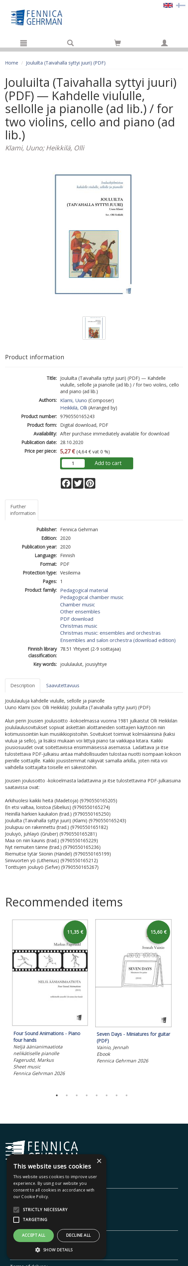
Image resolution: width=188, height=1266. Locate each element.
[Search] (70, 43)
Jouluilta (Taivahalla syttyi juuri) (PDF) (66, 63)
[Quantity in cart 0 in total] (117, 44)
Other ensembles (80, 611)
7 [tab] (116, 1095)
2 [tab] (66, 1095)
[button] (56, 1249)
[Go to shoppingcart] (117, 43)
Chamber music (77, 604)
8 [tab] (126, 1095)
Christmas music (78, 625)
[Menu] (23, 43)
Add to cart (108, 463)
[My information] (164, 43)
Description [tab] (22, 685)
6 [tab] (106, 1095)
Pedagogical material (84, 590)
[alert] (56, 1206)
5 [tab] (96, 1095)
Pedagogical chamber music (92, 597)
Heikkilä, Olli (73, 407)
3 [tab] (76, 1095)
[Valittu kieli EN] (168, 5)
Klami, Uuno (73, 400)
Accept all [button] (34, 1235)
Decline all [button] (78, 1235)
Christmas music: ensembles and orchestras (110, 632)
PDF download (76, 618)
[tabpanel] (50, 998)
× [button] (98, 1161)
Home (11, 63)
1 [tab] (56, 1095)
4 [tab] (86, 1095)
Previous (3, 1003)
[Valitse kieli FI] (180, 5)
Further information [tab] (23, 509)
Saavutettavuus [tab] (62, 685)
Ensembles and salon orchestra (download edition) (118, 640)
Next (179, 1003)
